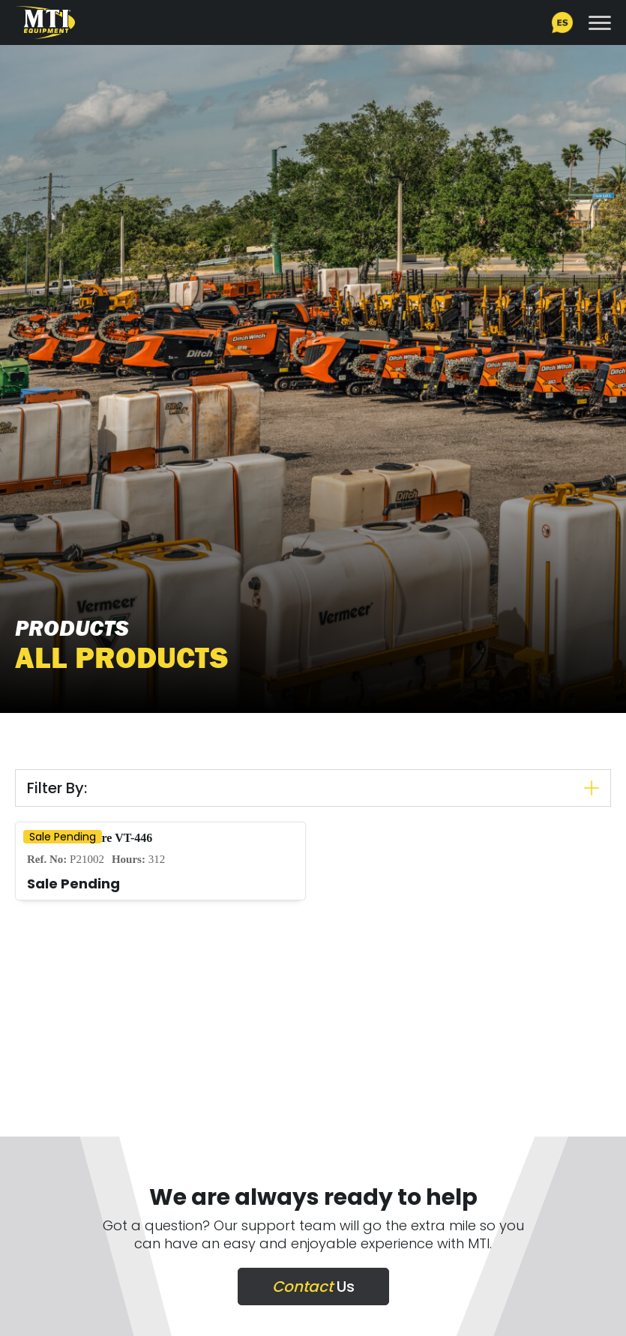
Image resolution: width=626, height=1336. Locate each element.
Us (313, 1287)
